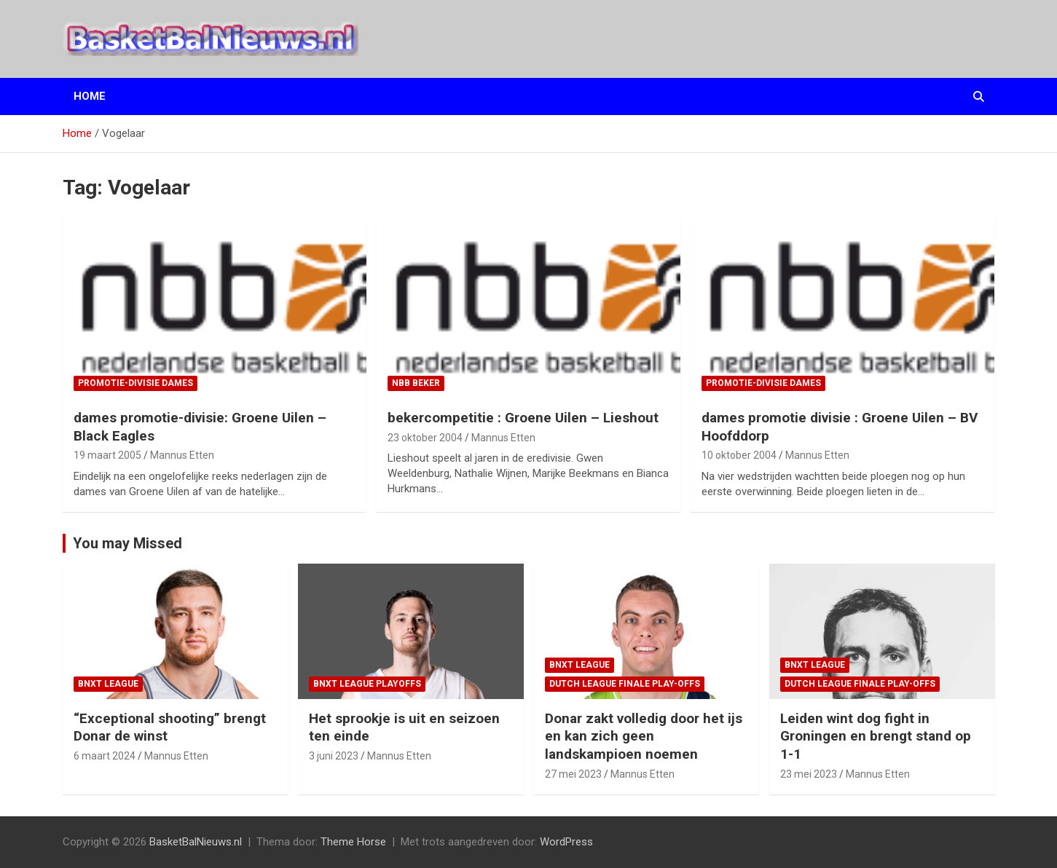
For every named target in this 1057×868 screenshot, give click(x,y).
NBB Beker (416, 383)
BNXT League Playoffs (367, 684)
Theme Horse (353, 841)
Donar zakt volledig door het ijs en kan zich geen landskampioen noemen (643, 736)
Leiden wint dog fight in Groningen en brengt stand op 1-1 (875, 736)
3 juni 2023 (333, 756)
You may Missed (127, 543)
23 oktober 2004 (425, 437)
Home (90, 96)
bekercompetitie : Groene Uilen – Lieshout (523, 417)
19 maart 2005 (107, 455)
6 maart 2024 (104, 756)
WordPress (566, 841)
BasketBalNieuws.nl (195, 841)
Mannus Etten (182, 455)
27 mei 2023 (573, 774)
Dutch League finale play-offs (624, 684)
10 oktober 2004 (739, 455)
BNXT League (108, 684)
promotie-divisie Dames (135, 383)
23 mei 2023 (808, 774)
